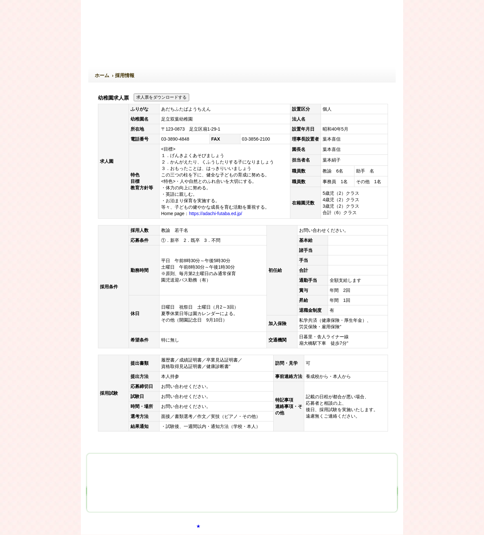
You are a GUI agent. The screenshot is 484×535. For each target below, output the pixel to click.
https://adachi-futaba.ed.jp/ (215, 213)
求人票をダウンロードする (161, 97)
